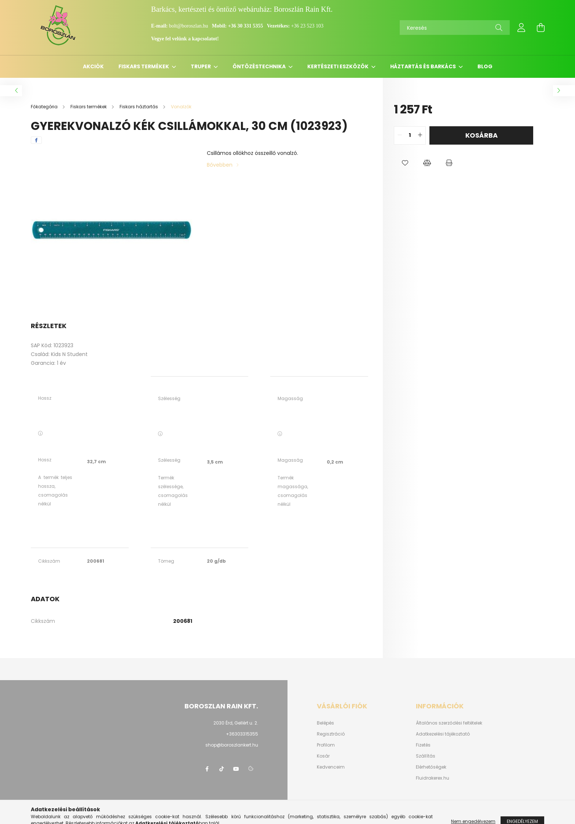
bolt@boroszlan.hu (189, 26)
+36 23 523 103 (307, 26)
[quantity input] (409, 135)
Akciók (93, 66)
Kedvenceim (331, 767)
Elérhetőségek (431, 767)
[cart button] (540, 27)
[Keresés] (455, 27)
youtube (236, 769)
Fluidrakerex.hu (432, 778)
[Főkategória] (45, 107)
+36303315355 (242, 734)
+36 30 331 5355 (245, 26)
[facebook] (36, 140)
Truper (201, 66)
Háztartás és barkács (423, 66)
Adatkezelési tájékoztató (443, 734)
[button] (405, 163)
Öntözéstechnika (259, 66)
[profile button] (521, 27)
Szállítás (425, 756)
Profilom (326, 745)
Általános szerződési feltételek (449, 723)
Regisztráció (331, 734)
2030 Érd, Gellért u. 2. (235, 723)
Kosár (323, 756)
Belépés (325, 723)
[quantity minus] (399, 135)
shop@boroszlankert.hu (231, 745)
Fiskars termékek (144, 66)
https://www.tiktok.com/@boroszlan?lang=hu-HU (221, 769)
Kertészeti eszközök (338, 66)
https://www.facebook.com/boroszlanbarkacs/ (206, 769)
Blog (484, 66)
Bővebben (219, 164)
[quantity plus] (419, 135)
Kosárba (481, 135)
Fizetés (423, 745)
